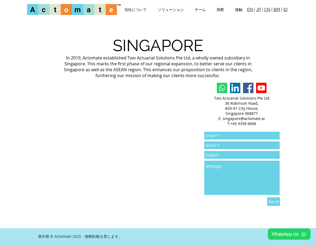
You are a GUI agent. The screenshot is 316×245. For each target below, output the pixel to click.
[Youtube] (261, 88)
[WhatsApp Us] (289, 234)
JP (258, 9)
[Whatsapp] (222, 88)
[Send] (273, 201)
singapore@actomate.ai (244, 118)
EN (250, 9)
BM (276, 9)
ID (285, 9)
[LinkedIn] (235, 88)
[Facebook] (248, 88)
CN (267, 9)
